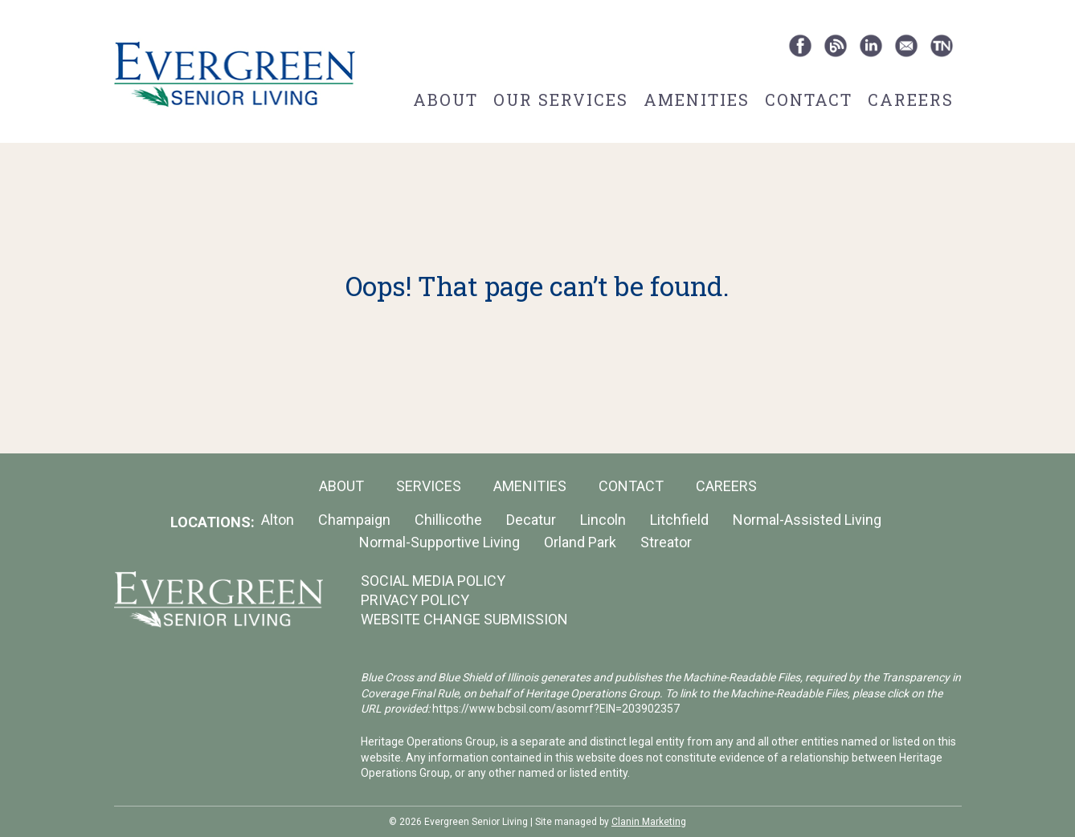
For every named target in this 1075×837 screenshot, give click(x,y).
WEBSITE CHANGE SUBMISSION (464, 619)
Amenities (697, 99)
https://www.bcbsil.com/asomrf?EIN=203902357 (556, 708)
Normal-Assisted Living (807, 519)
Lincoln (603, 519)
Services (428, 485)
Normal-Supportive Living (439, 542)
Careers (911, 99)
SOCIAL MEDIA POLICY (433, 580)
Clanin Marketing (648, 821)
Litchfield (679, 519)
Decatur (531, 519)
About (445, 99)
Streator (666, 542)
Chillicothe (448, 519)
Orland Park (580, 542)
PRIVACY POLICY (415, 599)
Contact (808, 99)
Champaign (354, 519)
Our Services (560, 99)
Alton (277, 519)
